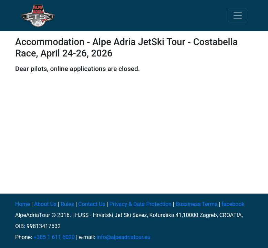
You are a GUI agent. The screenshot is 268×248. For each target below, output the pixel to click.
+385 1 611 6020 (54, 237)
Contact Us (91, 204)
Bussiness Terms (197, 204)
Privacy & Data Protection (140, 204)
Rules (67, 204)
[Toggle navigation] (237, 15)
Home (22, 204)
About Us (45, 204)
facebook (232, 204)
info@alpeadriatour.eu (123, 237)
